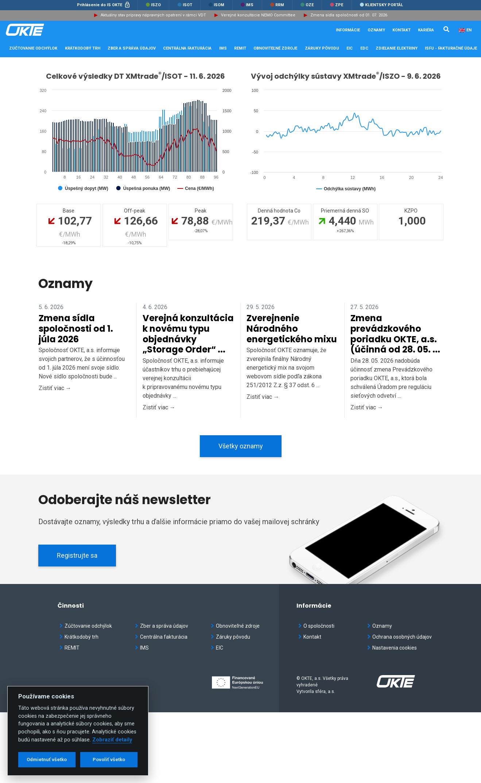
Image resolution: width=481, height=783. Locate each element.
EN (469, 30)
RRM (277, 5)
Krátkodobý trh (78, 637)
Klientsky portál (381, 5)
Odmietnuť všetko (47, 759)
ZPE (336, 5)
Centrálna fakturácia (161, 637)
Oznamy (376, 30)
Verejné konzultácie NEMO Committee (258, 15)
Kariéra (426, 30)
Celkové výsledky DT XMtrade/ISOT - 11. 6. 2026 (135, 76)
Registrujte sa (77, 555)
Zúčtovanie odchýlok (85, 626)
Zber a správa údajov (161, 626)
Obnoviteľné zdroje (235, 626)
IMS (247, 5)
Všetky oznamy (240, 446)
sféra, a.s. (325, 691)
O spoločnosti (316, 626)
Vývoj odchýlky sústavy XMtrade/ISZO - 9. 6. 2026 (346, 76)
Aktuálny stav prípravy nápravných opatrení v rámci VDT (153, 15)
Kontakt (401, 30)
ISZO (153, 5)
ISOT (185, 5)
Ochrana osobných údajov (399, 637)
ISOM (216, 5)
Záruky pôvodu (230, 637)
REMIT (69, 648)
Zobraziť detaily (112, 740)
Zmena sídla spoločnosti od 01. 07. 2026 (348, 15)
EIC (349, 48)
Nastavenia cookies (392, 648)
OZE (307, 5)
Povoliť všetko (109, 759)
